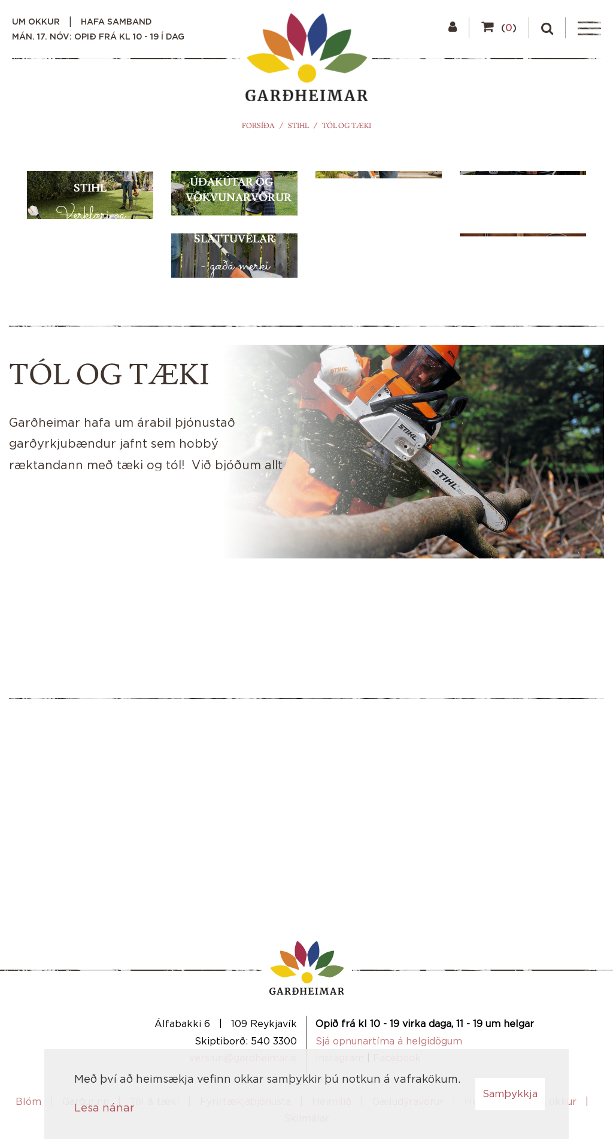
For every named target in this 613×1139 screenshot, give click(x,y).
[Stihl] (90, 307)
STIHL (298, 126)
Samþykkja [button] (510, 1094)
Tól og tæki (346, 126)
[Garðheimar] (306, 60)
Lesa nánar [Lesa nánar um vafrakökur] (104, 1108)
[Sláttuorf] (378, 307)
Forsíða (258, 126)
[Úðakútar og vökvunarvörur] (234, 235)
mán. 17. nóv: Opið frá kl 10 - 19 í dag (98, 37)
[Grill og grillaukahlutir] (523, 235)
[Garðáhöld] (523, 380)
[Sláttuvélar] (234, 380)
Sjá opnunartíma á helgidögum (388, 1041)
